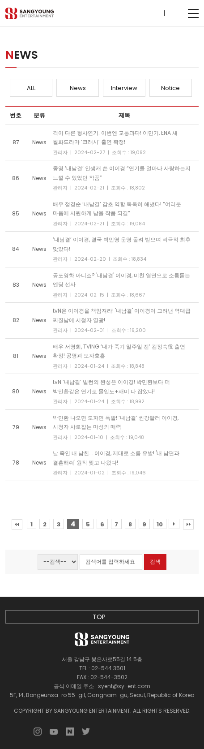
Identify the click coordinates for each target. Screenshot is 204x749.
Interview (124, 88)
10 (160, 524)
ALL (31, 88)
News (78, 88)
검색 (155, 561)
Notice (170, 88)
